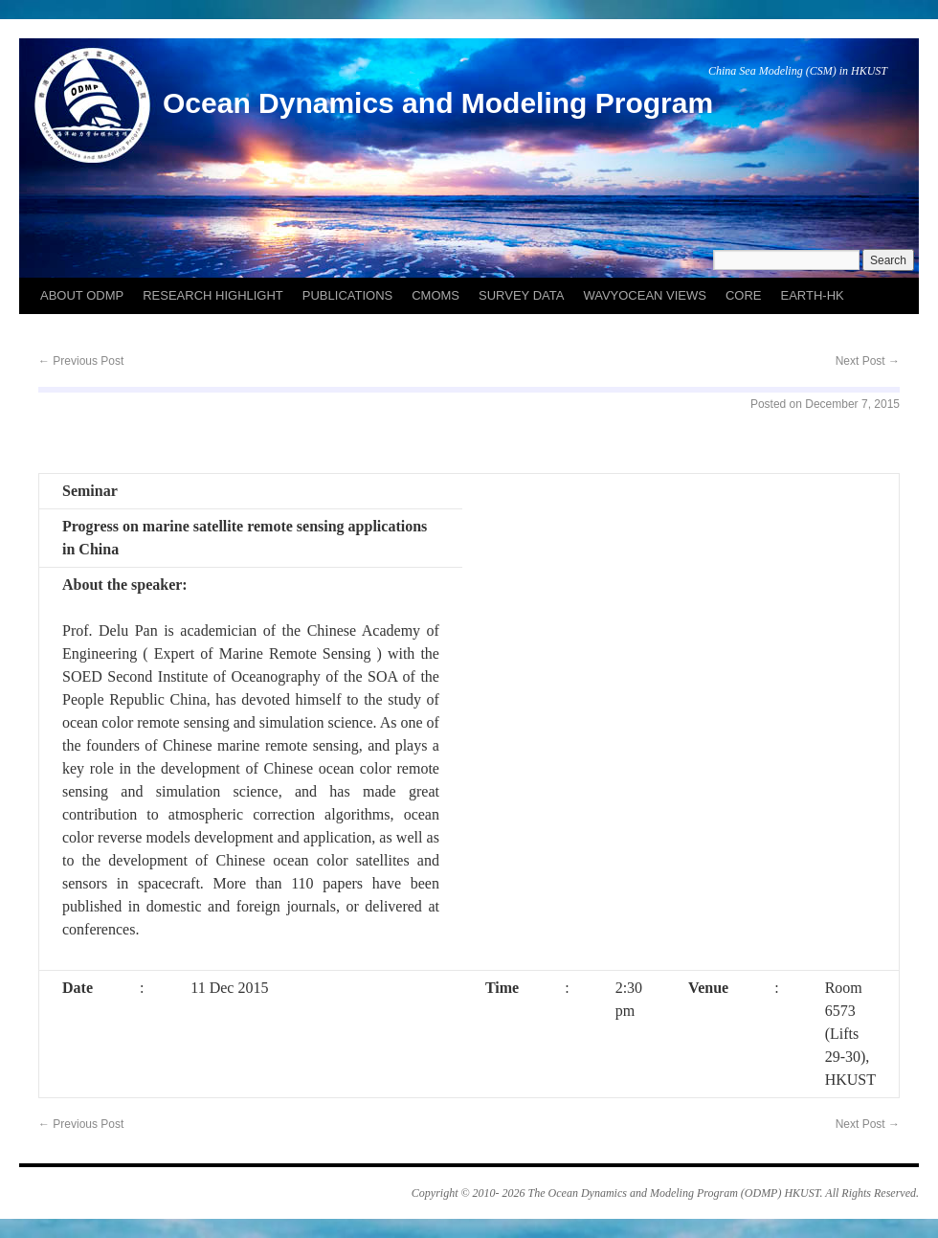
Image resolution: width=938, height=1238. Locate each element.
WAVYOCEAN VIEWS (644, 295)
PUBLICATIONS (347, 295)
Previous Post (80, 361)
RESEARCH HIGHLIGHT (213, 295)
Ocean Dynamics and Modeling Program (438, 103)
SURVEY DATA (521, 295)
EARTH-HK (812, 295)
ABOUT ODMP (81, 295)
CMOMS (435, 295)
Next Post (868, 361)
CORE (744, 295)
